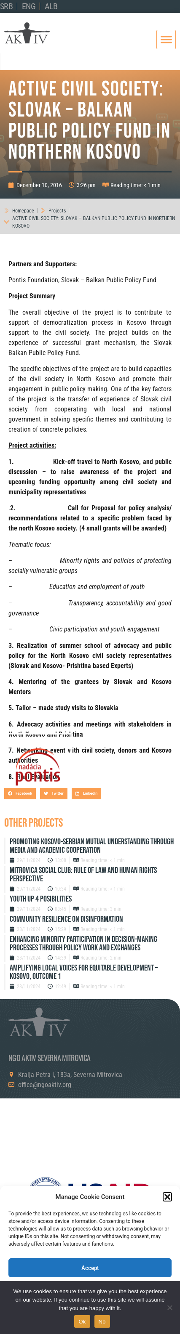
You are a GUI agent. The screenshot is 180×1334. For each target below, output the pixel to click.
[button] (167, 1197)
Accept (90, 1268)
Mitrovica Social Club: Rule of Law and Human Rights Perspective (83, 874)
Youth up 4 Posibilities (41, 899)
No (102, 1321)
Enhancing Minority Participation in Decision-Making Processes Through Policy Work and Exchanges (83, 943)
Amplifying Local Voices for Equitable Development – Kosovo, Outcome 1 (84, 972)
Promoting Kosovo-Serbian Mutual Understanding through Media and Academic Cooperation (92, 846)
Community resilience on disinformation (66, 919)
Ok (82, 1321)
